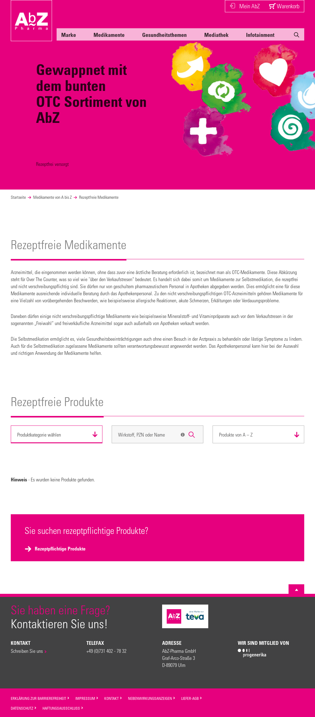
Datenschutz (24, 708)
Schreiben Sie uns (27, 651)
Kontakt (113, 698)
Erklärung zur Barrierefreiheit (40, 698)
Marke (68, 34)
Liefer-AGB (191, 698)
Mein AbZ (245, 6)
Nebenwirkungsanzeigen (151, 698)
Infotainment (260, 34)
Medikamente (109, 34)
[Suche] (296, 36)
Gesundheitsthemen (164, 34)
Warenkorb (284, 6)
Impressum (86, 698)
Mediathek (216, 34)
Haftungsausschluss (62, 708)
